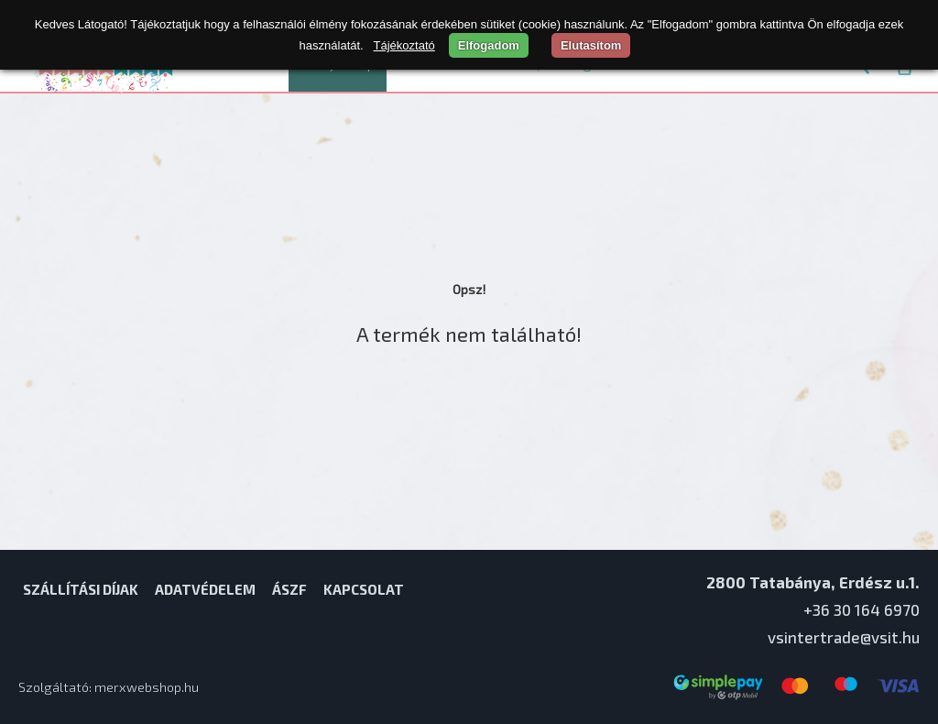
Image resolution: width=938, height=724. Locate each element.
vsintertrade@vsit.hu (844, 637)
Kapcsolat (363, 589)
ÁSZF (289, 589)
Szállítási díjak (80, 589)
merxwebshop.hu (146, 687)
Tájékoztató (404, 45)
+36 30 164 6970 (861, 609)
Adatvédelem (205, 589)
